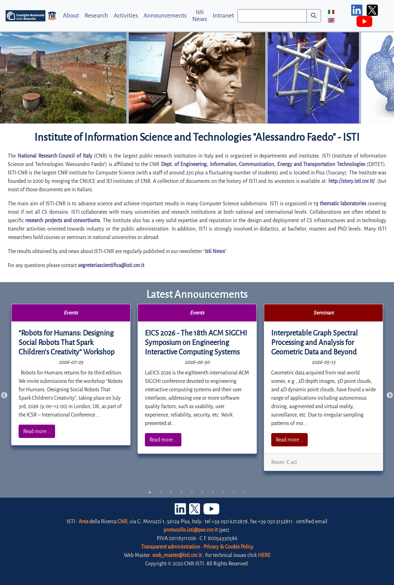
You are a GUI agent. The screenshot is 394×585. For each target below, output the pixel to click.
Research (96, 15)
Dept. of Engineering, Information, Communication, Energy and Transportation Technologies (263, 164)
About (71, 15)
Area (83, 521)
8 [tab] (223, 492)
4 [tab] (181, 492)
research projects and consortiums (62, 220)
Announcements (165, 15)
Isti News (199, 15)
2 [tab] (160, 492)
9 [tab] (234, 492)
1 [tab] (149, 492)
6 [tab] (202, 492)
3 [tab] (170, 492)
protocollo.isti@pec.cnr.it (190, 530)
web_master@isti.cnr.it (177, 555)
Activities (126, 15)
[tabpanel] (71, 374)
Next (389, 395)
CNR (122, 521)
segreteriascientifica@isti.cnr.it (111, 265)
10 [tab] (244, 492)
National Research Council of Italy (55, 156)
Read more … (37, 431)
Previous (4, 395)
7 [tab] (212, 492)
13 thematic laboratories (340, 203)
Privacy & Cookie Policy (228, 547)
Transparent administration (170, 547)
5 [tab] (191, 492)
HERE (264, 555)
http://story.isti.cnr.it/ (351, 181)
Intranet (223, 15)
